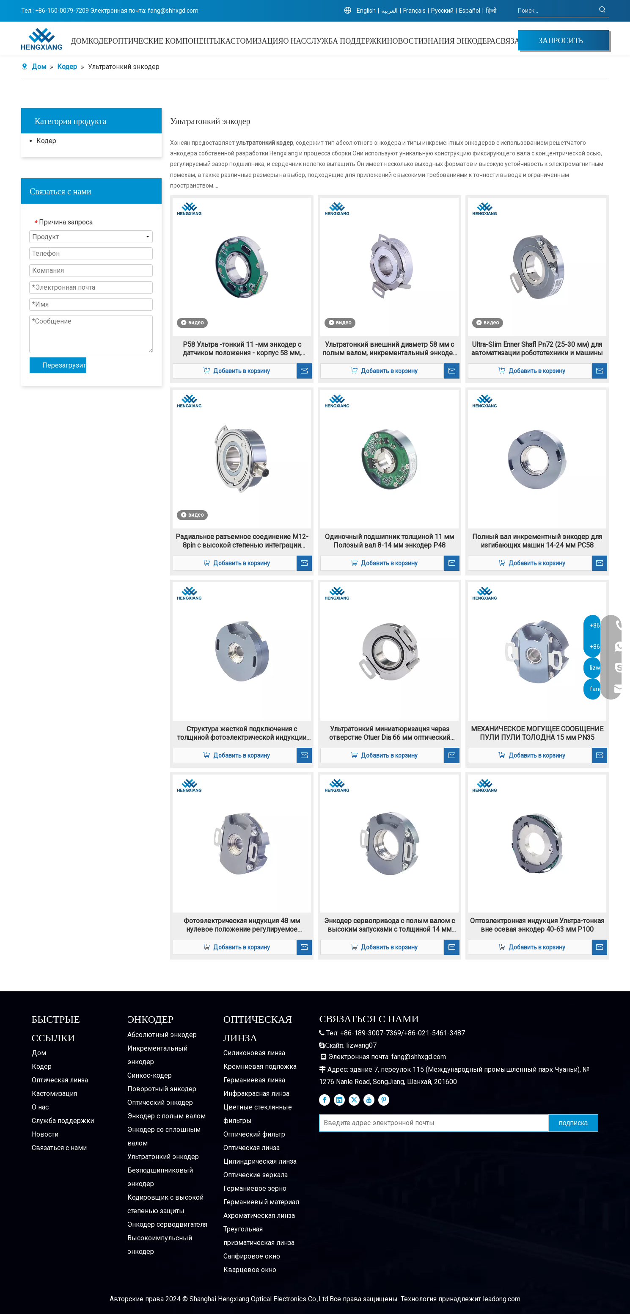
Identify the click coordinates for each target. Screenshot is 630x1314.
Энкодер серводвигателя (167, 1224)
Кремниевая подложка (260, 1066)
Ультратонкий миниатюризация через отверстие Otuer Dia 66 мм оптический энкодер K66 (389, 733)
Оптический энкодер (160, 1102)
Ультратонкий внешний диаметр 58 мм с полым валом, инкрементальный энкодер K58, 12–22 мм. (389, 348)
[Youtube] (368, 1100)
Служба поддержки (63, 1121)
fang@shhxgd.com (173, 10)
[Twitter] (354, 1100)
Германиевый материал (261, 1202)
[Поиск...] (557, 10)
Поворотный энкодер (161, 1089)
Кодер (46, 141)
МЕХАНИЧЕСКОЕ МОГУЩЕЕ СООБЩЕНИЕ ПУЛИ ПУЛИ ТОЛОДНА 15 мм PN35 (537, 733)
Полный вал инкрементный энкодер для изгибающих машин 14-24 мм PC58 (537, 541)
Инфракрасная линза (256, 1094)
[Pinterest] (383, 1100)
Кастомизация (54, 1094)
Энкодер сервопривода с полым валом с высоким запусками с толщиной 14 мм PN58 (389, 925)
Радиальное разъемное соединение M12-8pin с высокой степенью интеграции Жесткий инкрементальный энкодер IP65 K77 (242, 541)
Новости (45, 1134)
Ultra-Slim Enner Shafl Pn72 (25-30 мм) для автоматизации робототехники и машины (537, 348)
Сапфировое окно (251, 1256)
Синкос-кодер (149, 1075)
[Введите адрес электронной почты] (432, 1123)
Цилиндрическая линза (260, 1161)
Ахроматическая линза (259, 1216)
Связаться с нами (59, 1148)
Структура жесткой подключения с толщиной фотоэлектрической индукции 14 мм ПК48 (241, 733)
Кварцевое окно (249, 1270)
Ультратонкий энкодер (163, 1157)
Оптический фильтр (254, 1134)
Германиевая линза (254, 1080)
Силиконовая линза (254, 1053)
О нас (40, 1107)
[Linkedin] (339, 1100)
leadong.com (501, 1299)
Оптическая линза (60, 1080)
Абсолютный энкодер (162, 1035)
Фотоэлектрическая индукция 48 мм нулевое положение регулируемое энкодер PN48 (242, 925)
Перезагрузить (64, 365)
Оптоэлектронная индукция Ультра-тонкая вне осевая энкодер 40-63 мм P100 (537, 925)
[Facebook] (324, 1100)
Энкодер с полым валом (166, 1116)
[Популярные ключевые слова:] (602, 10)
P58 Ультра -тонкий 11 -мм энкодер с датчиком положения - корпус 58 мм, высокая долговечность (242, 348)
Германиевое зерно (254, 1188)
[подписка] (573, 1123)
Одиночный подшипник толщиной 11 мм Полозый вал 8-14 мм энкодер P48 (389, 541)
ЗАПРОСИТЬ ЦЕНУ (561, 42)
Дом (39, 1053)
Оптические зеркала (255, 1175)
